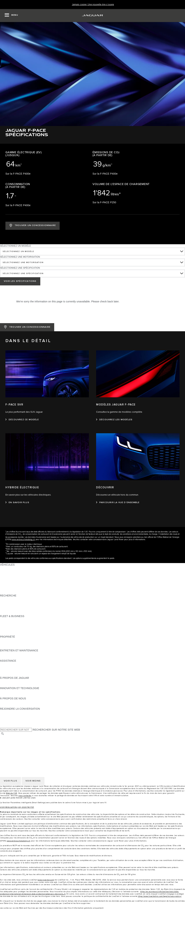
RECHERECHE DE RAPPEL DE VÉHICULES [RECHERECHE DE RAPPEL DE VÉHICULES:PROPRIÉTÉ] (26, 647)
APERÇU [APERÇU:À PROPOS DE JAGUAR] (5, 681)
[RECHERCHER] (2, 734)
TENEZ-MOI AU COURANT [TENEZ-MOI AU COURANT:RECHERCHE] (16, 602)
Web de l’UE (11, 793)
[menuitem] (92, 923)
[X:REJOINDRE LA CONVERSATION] (2, 725)
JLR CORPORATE (10, 751)
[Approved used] (92, 940)
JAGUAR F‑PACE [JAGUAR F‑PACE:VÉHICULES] (10, 568)
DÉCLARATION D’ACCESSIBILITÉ (20, 754)
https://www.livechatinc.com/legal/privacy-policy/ (160, 896)
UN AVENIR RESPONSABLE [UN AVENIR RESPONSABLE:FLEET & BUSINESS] (17, 626)
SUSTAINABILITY (10, 705)
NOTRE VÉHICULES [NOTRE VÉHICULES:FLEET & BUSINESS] (12, 623)
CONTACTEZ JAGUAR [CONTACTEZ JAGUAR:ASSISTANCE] (13, 667)
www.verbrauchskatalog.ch (23, 539)
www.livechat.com (46, 880)
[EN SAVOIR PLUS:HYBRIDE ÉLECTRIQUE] (17, 502)
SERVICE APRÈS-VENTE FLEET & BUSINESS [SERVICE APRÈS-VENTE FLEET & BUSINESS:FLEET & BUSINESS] (27, 629)
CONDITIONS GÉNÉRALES (16, 740)
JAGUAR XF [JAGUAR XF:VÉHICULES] (7, 585)
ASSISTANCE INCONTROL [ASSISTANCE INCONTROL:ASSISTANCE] (16, 674)
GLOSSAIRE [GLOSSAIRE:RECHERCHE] (7, 609)
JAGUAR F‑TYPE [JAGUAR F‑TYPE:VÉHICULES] (10, 578)
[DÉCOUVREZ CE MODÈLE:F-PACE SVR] (22, 419)
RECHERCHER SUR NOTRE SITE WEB (56, 729)
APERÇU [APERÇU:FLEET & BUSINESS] (5, 619)
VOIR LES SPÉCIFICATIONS (20, 281)
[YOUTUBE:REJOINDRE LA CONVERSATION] (7, 719)
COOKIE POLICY (10, 747)
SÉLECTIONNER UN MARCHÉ (18, 737)
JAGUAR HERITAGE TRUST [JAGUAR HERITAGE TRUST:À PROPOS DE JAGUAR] (17, 684)
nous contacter (24, 795)
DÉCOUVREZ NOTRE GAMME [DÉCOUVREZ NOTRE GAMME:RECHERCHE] (18, 605)
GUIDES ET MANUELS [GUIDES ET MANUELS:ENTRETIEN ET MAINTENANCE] (13, 653)
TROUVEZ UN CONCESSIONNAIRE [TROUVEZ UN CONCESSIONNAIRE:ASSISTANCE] (21, 671)
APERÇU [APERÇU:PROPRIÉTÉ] (5, 640)
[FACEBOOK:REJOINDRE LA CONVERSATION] (8, 722)
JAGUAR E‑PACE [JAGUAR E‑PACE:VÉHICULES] (10, 571)
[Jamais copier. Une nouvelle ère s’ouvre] (93, 4)
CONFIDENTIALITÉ (11, 744)
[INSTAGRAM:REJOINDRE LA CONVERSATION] (9, 712)
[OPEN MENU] (11, 15)
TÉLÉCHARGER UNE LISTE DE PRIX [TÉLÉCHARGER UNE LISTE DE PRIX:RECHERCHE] (22, 599)
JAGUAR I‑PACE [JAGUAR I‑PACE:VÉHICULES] (10, 575)
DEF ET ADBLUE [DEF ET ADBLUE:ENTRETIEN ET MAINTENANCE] (10, 657)
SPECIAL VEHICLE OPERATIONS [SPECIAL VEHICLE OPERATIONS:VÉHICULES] (20, 588)
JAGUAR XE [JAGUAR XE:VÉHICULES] (7, 581)
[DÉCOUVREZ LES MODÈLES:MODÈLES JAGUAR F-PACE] (114, 419)
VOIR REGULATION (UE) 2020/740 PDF (17, 807)
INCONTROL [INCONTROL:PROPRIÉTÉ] (7, 643)
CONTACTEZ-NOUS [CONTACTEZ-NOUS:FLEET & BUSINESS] (12, 633)
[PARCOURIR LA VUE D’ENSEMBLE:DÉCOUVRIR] (117, 502)
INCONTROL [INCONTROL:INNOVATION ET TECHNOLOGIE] (7, 691)
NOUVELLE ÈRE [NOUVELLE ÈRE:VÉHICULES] (10, 592)
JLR (2, 701)
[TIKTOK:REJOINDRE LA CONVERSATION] (6, 715)
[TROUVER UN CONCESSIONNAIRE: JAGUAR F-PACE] (32, 226)
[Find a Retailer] (92, 947)
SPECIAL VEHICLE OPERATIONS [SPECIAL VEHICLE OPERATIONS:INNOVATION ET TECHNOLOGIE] (20, 695)
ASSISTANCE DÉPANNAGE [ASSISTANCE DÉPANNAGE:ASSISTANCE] (16, 664)
